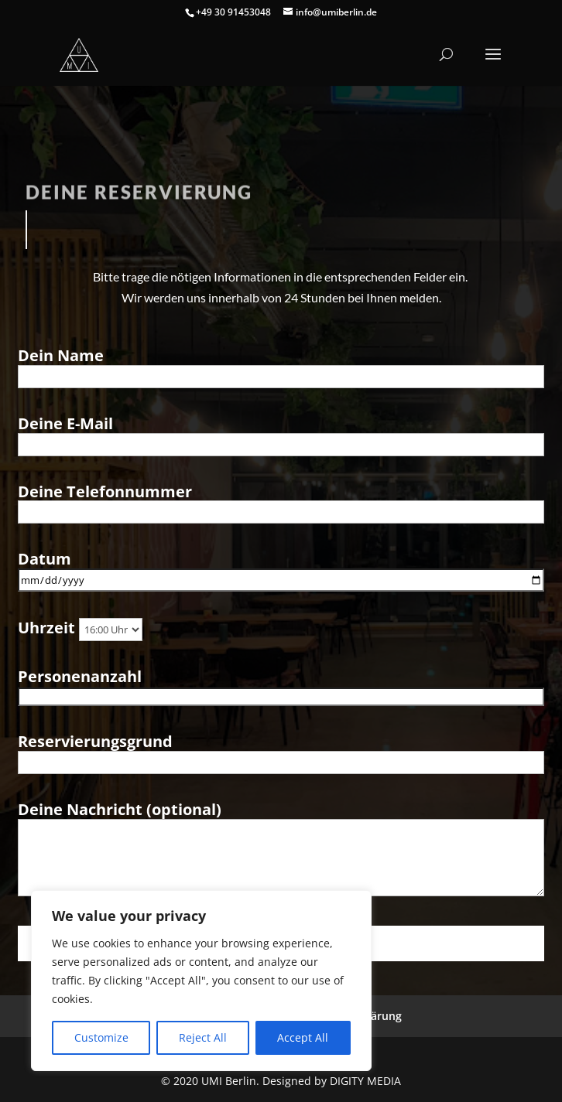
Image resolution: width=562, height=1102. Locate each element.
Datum (281, 569)
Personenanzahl (281, 686)
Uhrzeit (80, 628)
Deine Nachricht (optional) (281, 850)
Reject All (203, 1037)
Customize (101, 1037)
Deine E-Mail (281, 434)
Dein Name (281, 365)
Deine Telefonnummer (281, 502)
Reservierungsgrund (281, 751)
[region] (201, 980)
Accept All (302, 1037)
